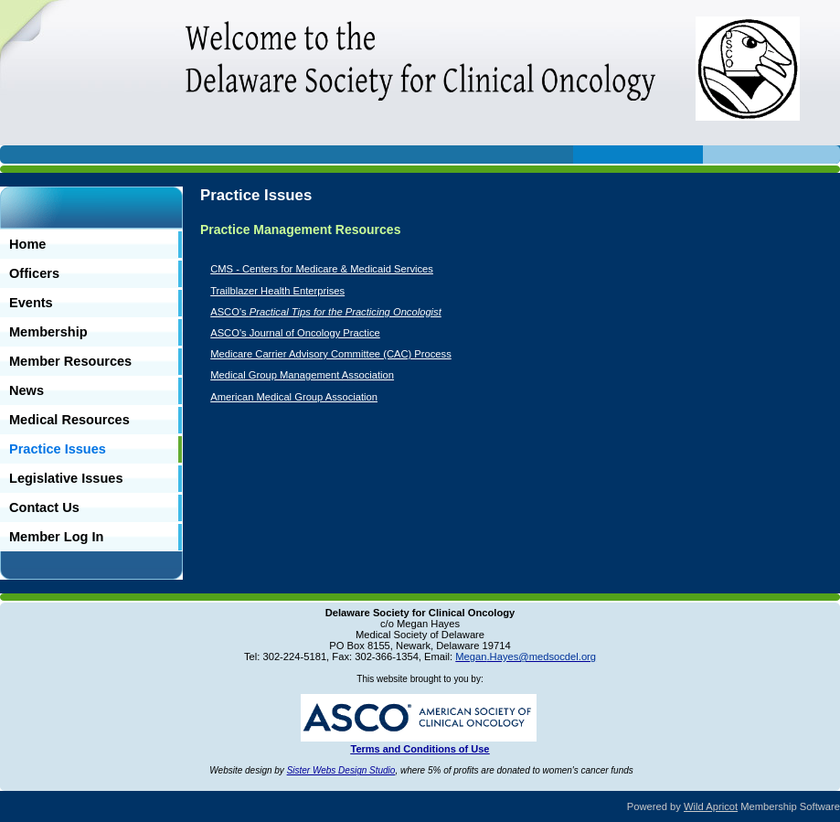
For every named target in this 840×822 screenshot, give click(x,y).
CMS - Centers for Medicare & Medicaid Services (321, 268)
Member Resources (70, 361)
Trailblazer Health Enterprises (277, 290)
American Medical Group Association (293, 396)
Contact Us (44, 507)
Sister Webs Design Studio (341, 770)
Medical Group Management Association (302, 374)
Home (27, 244)
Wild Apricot (711, 806)
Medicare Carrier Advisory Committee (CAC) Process (331, 353)
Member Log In (56, 536)
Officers (34, 273)
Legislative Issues (66, 478)
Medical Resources (69, 419)
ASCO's (325, 311)
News (26, 390)
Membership (48, 332)
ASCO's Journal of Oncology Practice (295, 332)
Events (31, 302)
